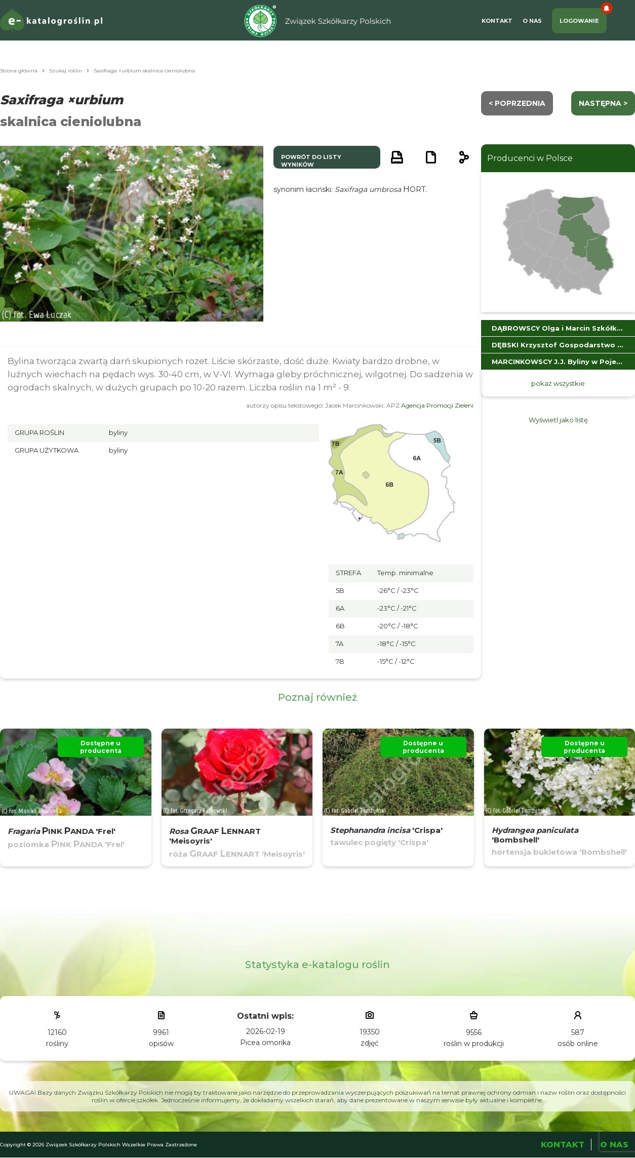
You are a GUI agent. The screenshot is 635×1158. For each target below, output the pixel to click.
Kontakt (497, 20)
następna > (603, 103)
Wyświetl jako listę (558, 420)
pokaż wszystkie (558, 383)
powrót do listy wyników (311, 160)
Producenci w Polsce (530, 158)
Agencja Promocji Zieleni (437, 405)
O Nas (532, 20)
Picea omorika (265, 1042)
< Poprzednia (517, 103)
